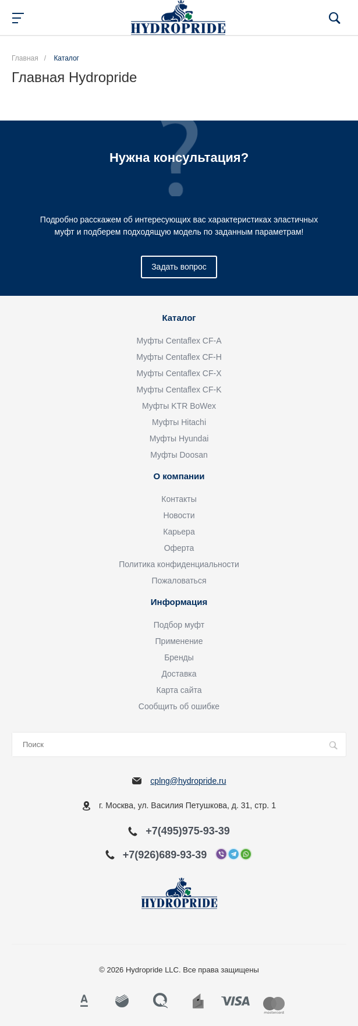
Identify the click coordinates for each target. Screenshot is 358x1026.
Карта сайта (179, 690)
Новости (178, 515)
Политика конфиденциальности (179, 564)
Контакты (178, 499)
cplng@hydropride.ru (188, 781)
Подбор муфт (179, 624)
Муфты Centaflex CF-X (179, 373)
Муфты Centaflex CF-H (179, 357)
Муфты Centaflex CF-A (179, 340)
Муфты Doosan (179, 454)
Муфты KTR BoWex (179, 406)
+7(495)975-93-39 (188, 831)
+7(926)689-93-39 (165, 855)
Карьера (178, 531)
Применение (179, 641)
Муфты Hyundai (179, 438)
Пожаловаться (178, 580)
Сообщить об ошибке (179, 706)
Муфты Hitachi (179, 422)
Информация (179, 602)
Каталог (179, 318)
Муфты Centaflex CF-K (179, 389)
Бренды (179, 657)
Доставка (178, 673)
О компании (178, 476)
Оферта (179, 548)
